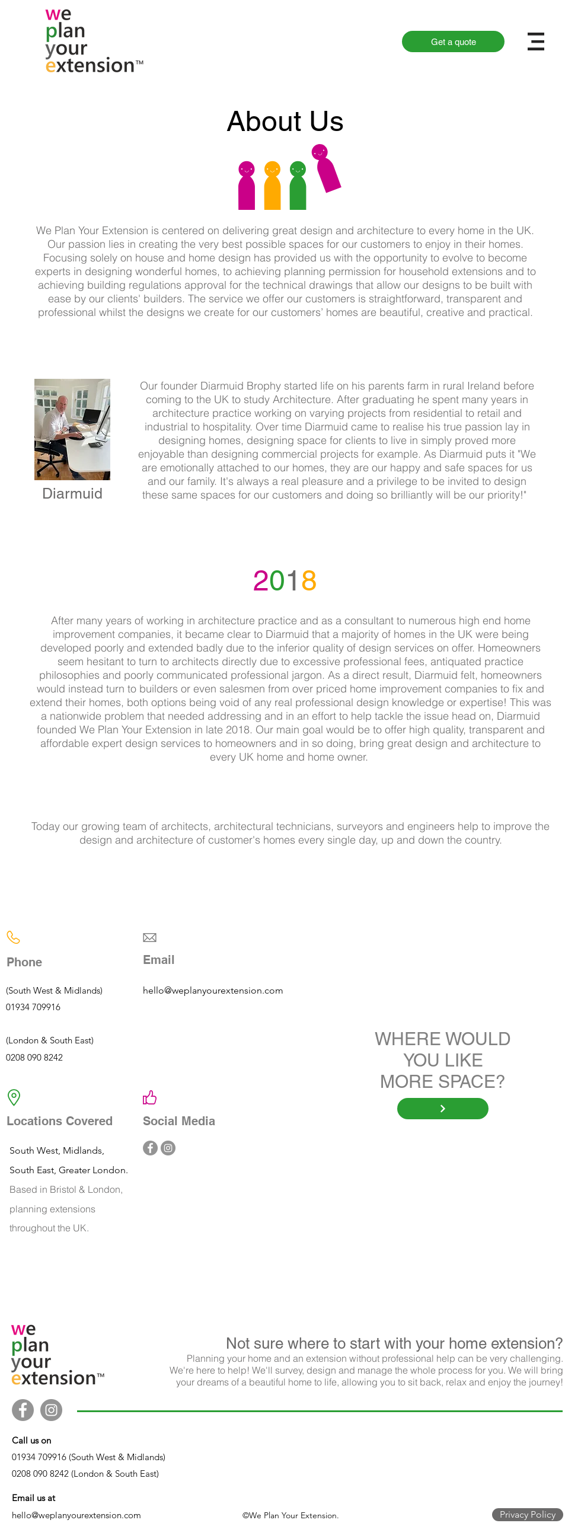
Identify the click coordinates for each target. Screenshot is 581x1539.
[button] (536, 41)
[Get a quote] (453, 41)
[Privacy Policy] (527, 1514)
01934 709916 (33, 1007)
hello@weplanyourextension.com (213, 990)
